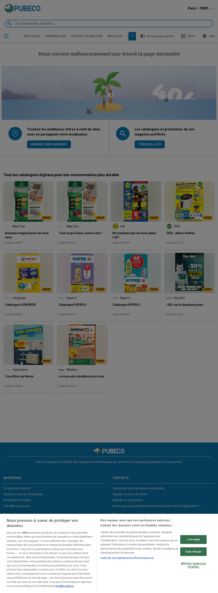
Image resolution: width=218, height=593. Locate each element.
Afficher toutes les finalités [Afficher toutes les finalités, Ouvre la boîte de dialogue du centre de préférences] (193, 565)
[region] (109, 553)
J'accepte (193, 539)
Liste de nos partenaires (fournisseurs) (127, 557)
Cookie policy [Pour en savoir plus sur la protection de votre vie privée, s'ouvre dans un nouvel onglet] (65, 586)
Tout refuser (193, 551)
